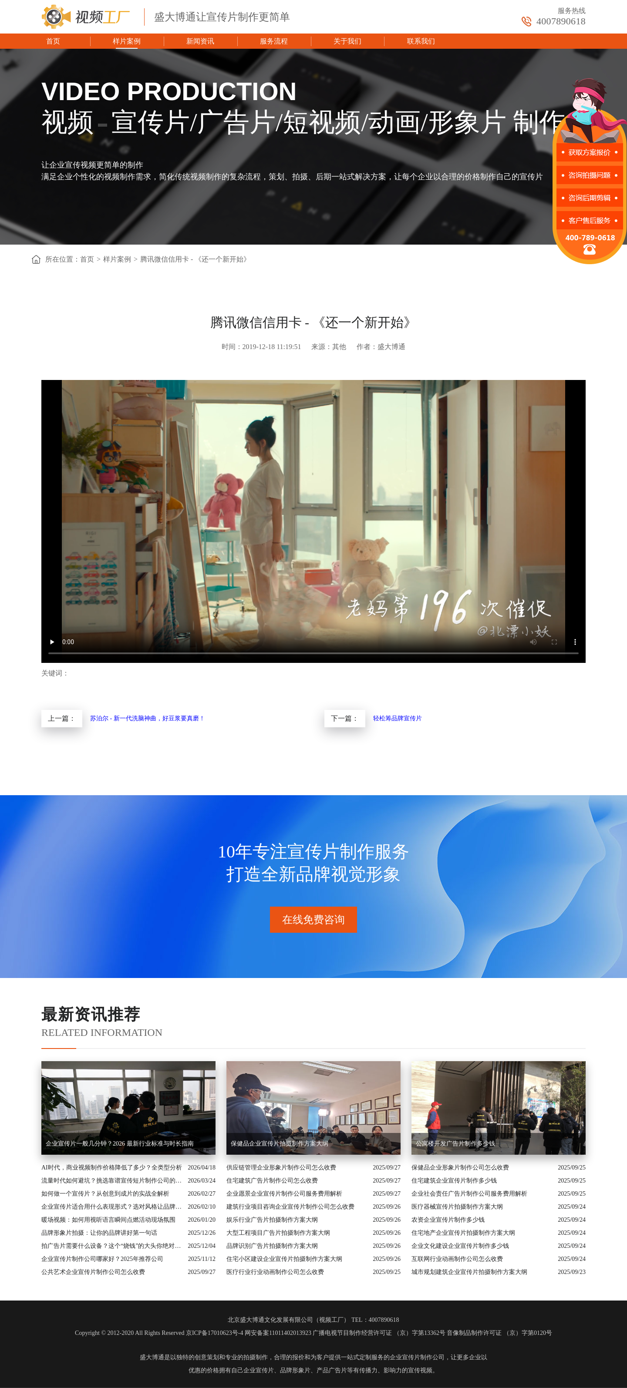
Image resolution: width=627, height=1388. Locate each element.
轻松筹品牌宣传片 (397, 718)
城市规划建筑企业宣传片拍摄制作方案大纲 (469, 1272)
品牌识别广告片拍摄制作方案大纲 (272, 1246)
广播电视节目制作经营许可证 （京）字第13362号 (379, 1333)
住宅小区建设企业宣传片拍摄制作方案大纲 (284, 1259)
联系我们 (421, 41)
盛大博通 (152, 1357)
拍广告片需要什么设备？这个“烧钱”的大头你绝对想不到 (112, 1246)
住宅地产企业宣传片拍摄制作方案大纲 (463, 1233)
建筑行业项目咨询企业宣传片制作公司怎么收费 (290, 1206)
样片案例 (127, 41)
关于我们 (347, 41)
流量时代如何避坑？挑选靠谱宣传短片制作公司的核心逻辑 (112, 1180)
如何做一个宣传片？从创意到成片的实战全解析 (105, 1193)
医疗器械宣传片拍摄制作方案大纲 (457, 1206)
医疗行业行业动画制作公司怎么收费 (275, 1272)
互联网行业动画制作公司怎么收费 (457, 1259)
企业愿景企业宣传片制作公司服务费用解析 (284, 1193)
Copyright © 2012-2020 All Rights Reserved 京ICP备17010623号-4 (159, 1333)
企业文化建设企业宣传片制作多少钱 (460, 1246)
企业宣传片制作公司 (417, 1357)
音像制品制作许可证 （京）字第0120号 (499, 1333)
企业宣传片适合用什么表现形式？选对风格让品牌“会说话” (112, 1206)
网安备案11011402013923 (278, 1333)
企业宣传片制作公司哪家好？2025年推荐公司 (102, 1259)
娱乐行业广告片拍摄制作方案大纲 (272, 1220)
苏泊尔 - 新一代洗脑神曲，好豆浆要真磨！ (147, 718)
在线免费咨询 (313, 919)
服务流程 (274, 41)
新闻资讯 (200, 41)
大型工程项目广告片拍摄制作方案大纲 (278, 1233)
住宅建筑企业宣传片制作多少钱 (454, 1180)
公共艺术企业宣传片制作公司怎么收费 (93, 1272)
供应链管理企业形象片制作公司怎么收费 (281, 1167)
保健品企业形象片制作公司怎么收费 (460, 1167)
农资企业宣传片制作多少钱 (448, 1220)
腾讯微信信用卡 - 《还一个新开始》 (195, 259)
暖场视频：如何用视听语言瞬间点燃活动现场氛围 (108, 1220)
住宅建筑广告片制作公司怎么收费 (272, 1180)
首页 (53, 41)
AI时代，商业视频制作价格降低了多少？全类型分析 (111, 1167)
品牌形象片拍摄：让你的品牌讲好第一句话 (99, 1233)
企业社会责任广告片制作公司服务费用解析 (469, 1193)
